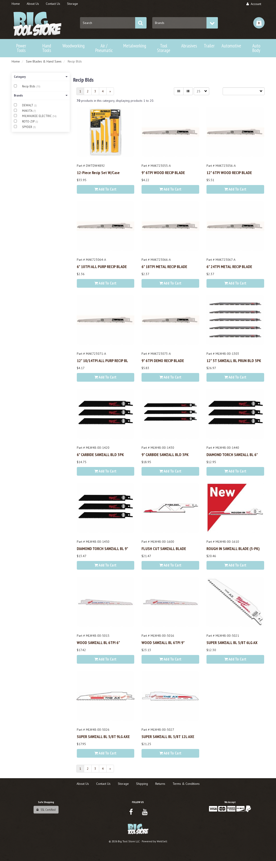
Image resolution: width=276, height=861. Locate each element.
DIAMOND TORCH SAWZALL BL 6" (232, 454)
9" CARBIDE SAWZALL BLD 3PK (165, 454)
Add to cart (105, 189)
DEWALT (28, 105)
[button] (259, 23)
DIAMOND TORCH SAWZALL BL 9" (102, 548)
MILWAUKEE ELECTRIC (37, 116)
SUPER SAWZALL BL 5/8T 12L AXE (168, 736)
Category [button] (40, 77)
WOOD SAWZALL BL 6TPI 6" (98, 642)
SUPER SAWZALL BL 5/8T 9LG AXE (103, 736)
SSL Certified (46, 810)
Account (253, 4)
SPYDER (27, 127)
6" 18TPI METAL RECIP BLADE (164, 266)
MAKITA (27, 111)
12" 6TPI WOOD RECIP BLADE (229, 172)
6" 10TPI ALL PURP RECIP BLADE (102, 266)
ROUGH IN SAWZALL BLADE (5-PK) (233, 548)
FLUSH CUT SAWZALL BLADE (164, 548)
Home (16, 61)
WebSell (162, 841)
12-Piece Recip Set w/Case (98, 172)
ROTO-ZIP (28, 121)
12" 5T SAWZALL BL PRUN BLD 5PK (233, 360)
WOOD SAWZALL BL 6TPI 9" (163, 642)
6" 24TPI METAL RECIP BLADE (229, 266)
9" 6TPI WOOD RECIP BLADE (163, 172)
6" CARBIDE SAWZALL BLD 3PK (100, 454)
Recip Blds (29, 86)
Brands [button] (40, 95)
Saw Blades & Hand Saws (44, 61)
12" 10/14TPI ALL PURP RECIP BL (102, 360)
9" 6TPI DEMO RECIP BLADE (163, 360)
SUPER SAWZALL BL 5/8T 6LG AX (232, 642)
